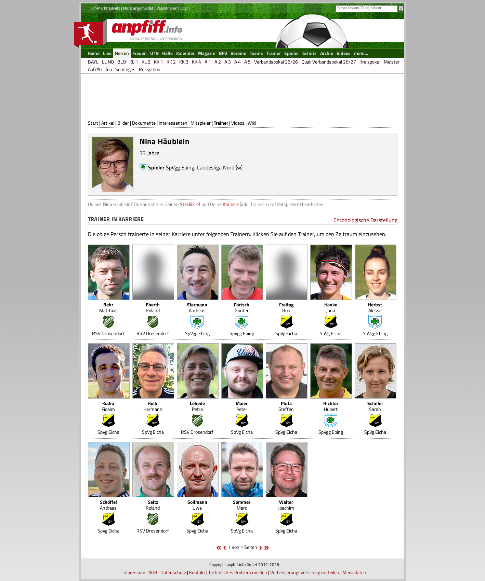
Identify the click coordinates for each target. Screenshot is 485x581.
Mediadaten (354, 572)
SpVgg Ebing (180, 167)
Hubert (330, 406)
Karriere (231, 204)
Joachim (286, 504)
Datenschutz (173, 572)
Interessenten (173, 122)
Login (184, 8)
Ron (286, 307)
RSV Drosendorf (108, 333)
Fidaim (108, 406)
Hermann (152, 406)
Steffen (286, 406)
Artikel (107, 122)
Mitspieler (201, 122)
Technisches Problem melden (237, 572)
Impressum (133, 572)
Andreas (197, 307)
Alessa (375, 307)
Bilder (123, 122)
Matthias (108, 307)
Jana (330, 307)
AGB (152, 572)
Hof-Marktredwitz (105, 8)
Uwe (197, 504)
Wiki (252, 122)
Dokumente (144, 122)
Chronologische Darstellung (365, 220)
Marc (241, 504)
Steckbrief (190, 204)
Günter (241, 307)
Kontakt (197, 572)
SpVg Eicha (286, 333)
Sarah (375, 406)
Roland (153, 307)
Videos (238, 122)
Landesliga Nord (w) (220, 167)
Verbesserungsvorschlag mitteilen (304, 572)
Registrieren (166, 8)
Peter (242, 406)
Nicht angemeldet (138, 8)
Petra (197, 406)
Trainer (221, 122)
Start (93, 122)
